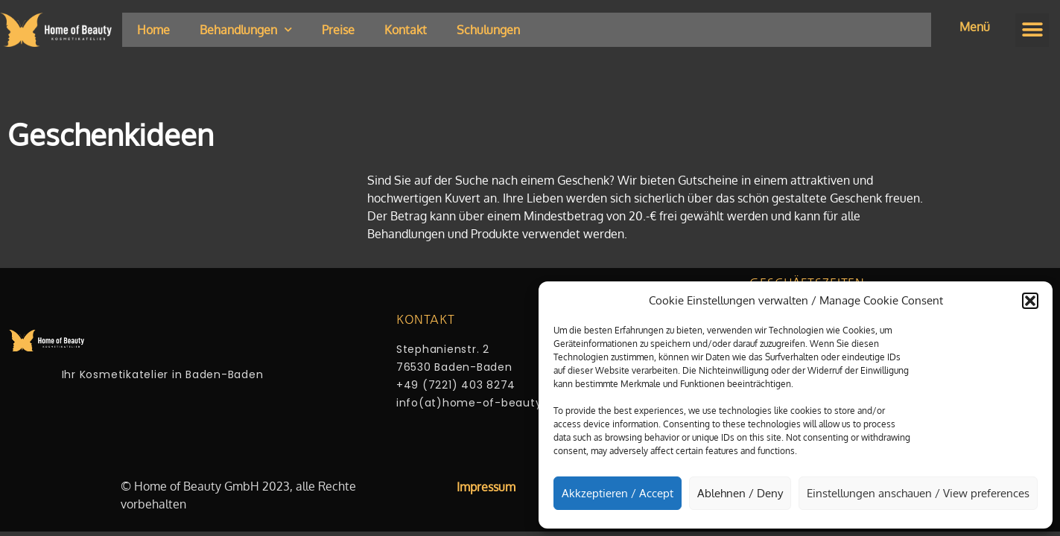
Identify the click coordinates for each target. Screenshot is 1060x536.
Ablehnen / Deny (740, 493)
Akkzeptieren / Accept (617, 493)
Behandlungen (246, 29)
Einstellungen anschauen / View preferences (918, 493)
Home (153, 29)
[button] (1030, 300)
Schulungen (488, 29)
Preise (338, 29)
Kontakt (405, 29)
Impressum (486, 486)
